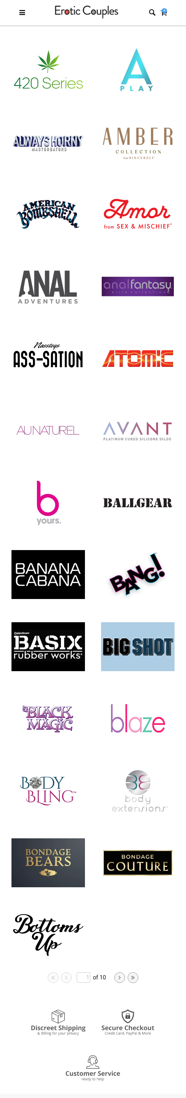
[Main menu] (22, 13)
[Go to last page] (133, 977)
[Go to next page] (119, 977)
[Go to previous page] (66, 977)
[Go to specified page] (83, 977)
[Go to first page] (53, 977)
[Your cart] (163, 13)
